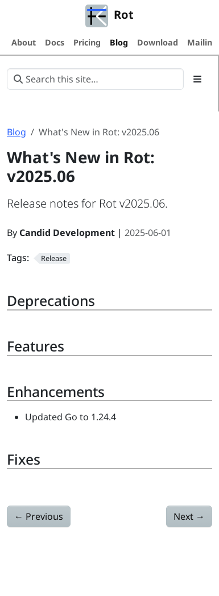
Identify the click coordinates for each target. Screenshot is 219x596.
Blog (16, 132)
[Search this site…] (95, 79)
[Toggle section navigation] (197, 79)
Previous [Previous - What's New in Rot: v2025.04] (38, 516)
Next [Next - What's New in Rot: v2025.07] (189, 516)
